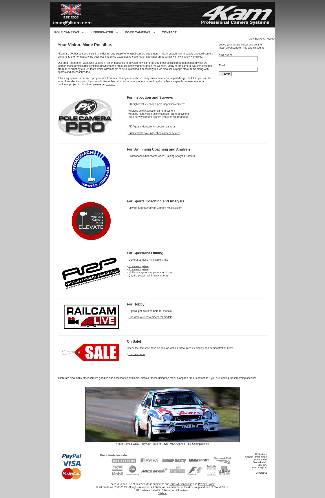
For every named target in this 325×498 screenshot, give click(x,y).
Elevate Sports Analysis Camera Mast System (155, 207)
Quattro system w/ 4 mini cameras (148, 275)
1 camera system (138, 266)
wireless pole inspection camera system (151, 110)
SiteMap (162, 493)
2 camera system (138, 269)
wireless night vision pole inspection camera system (158, 113)
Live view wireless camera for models (150, 317)
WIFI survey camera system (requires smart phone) (158, 116)
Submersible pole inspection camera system (154, 133)
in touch (110, 84)
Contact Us (261, 472)
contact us (202, 378)
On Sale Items (136, 354)
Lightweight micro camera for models (150, 311)
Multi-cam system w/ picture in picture (150, 272)
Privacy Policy (206, 484)
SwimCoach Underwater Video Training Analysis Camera (161, 156)
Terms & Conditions (180, 484)
